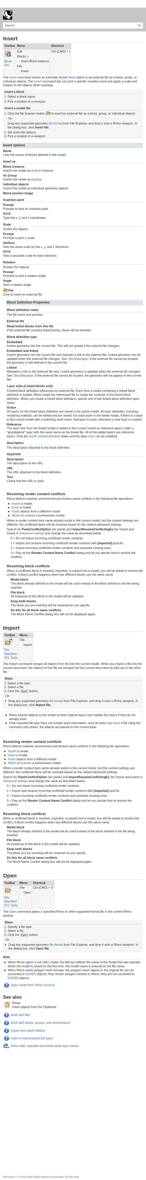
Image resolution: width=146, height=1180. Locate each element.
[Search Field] (73, 18)
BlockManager (78, 351)
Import (16, 496)
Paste (15, 503)
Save (116, 715)
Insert (13, 69)
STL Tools (10, 650)
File (6, 57)
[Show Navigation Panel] (140, 7)
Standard (10, 646)
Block (8, 53)
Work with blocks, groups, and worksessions (40, 1015)
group (38, 171)
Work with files (20, 1007)
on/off (32, 428)
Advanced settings (31, 525)
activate (30, 507)
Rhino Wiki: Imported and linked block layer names (45, 1038)
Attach (16, 507)
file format (55, 115)
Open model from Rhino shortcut (33, 977)
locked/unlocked (49, 428)
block (71, 69)
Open (13, 904)
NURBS (30, 966)
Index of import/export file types (32, 1030)
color (91, 428)
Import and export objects (28, 1023)
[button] (139, 18)
